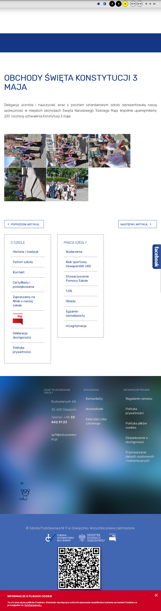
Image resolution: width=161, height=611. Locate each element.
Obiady (71, 301)
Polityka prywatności (22, 350)
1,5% (69, 291)
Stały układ (133, 4)
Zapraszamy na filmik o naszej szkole (24, 301)
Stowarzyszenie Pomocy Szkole (77, 279)
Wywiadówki (94, 409)
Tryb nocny (104, 4)
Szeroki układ (139, 4)
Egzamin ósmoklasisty (75, 314)
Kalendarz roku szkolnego (96, 421)
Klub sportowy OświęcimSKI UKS (78, 264)
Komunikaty (94, 399)
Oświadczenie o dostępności (137, 440)
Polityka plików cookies (136, 425)
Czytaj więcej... (33, 605)
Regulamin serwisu (139, 399)
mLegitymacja (76, 326)
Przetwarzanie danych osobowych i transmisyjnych (140, 456)
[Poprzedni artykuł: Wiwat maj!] (24, 224)
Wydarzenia (74, 252)
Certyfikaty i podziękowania (23, 285)
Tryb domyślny (98, 4)
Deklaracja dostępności (22, 335)
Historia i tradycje (25, 252)
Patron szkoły (23, 262)
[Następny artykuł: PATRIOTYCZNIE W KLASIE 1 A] (137, 224)
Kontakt (19, 272)
